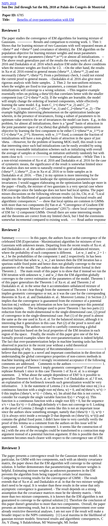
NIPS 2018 (9, 3)
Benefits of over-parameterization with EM (45, 19)
